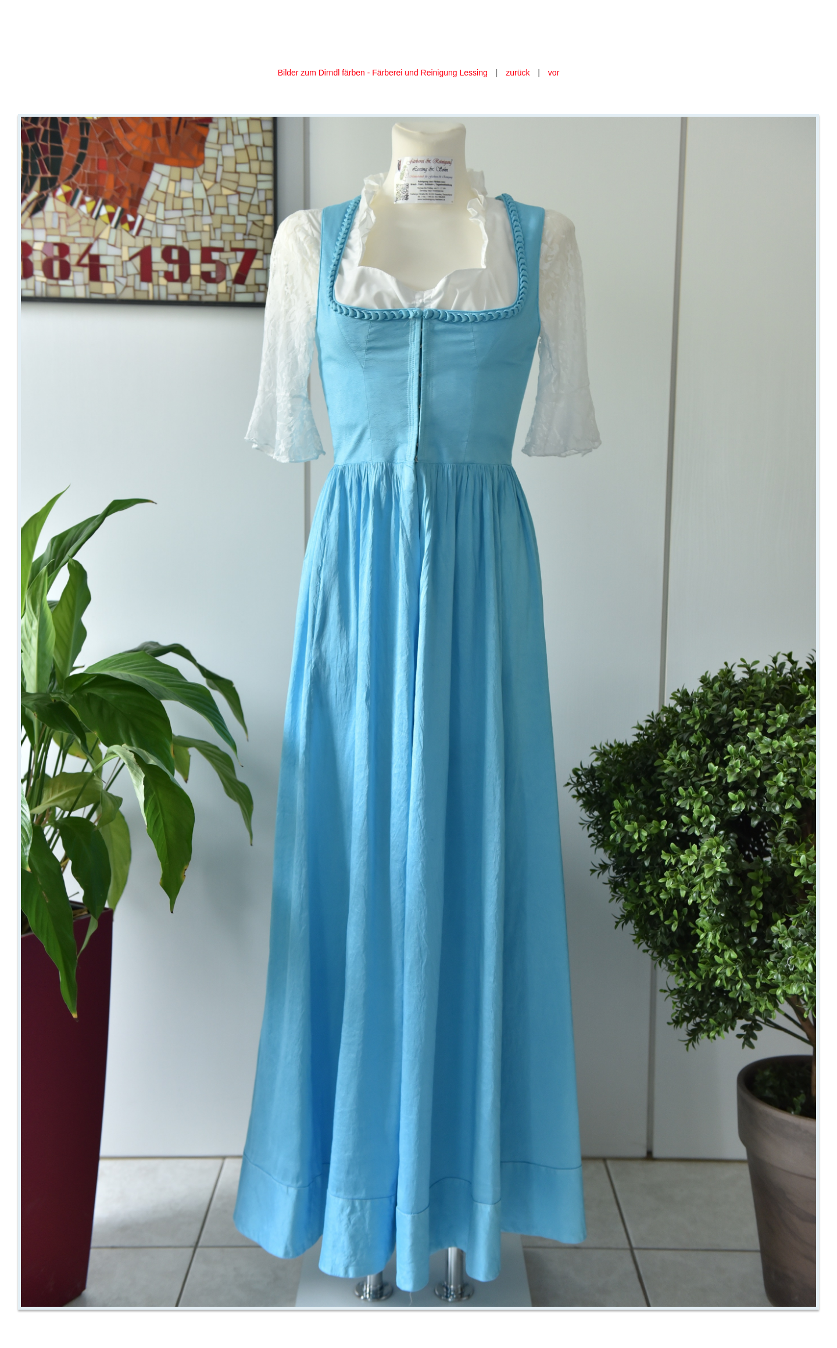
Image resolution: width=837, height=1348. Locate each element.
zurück (518, 72)
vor (553, 72)
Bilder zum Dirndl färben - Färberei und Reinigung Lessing (384, 72)
